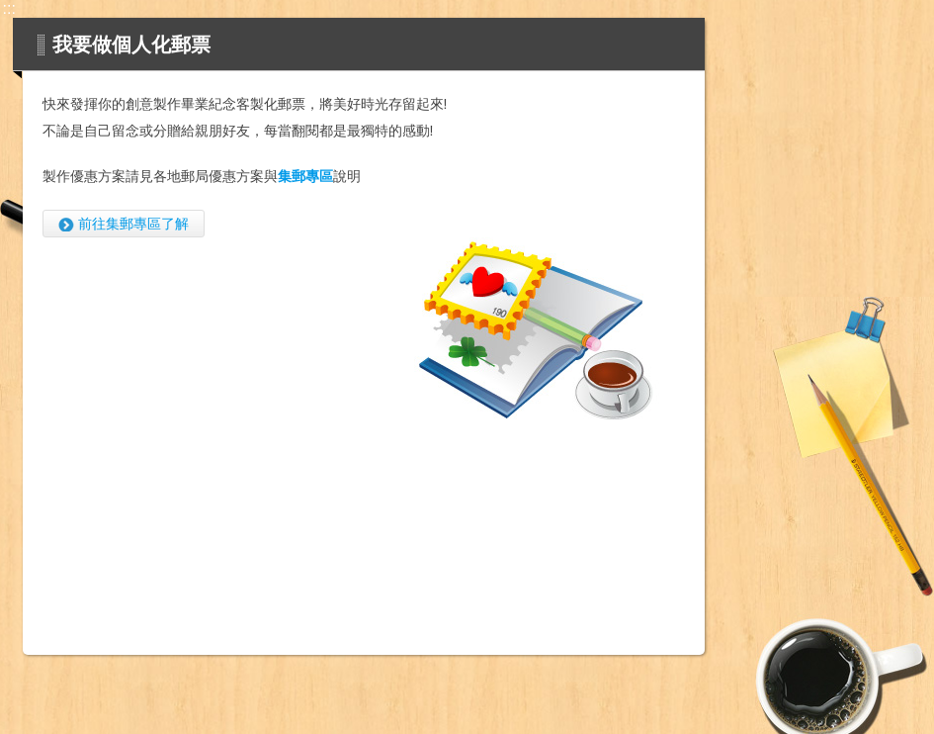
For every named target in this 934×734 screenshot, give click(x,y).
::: (9, 8)
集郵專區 (305, 176)
